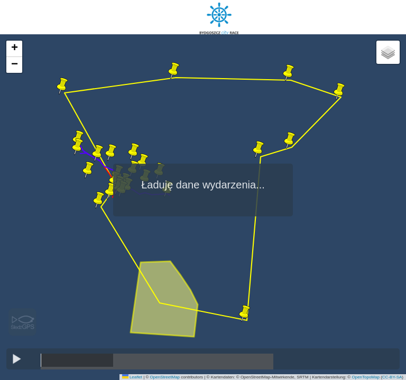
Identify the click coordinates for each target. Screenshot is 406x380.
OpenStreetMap (165, 377)
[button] (244, 313)
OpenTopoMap (365, 377)
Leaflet (132, 377)
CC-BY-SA (392, 377)
